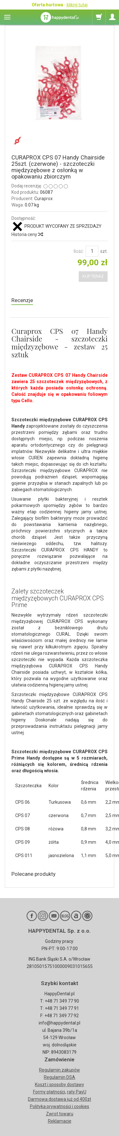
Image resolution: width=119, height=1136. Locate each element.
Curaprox (43, 198)
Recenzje (22, 300)
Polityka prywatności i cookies (59, 1106)
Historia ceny (27, 234)
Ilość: (79, 251)
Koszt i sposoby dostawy (59, 1084)
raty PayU (76, 1091)
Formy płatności (49, 1091)
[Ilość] (92, 251)
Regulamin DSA (59, 1077)
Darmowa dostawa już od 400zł (59, 1099)
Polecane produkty (33, 874)
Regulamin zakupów (59, 1069)
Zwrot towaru (59, 1113)
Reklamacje (59, 1121)
